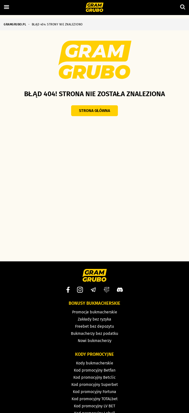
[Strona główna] (95, 7)
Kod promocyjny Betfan (94, 370)
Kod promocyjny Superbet (94, 384)
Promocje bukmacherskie (94, 312)
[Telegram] (93, 290)
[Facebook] (68, 290)
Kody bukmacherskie (94, 363)
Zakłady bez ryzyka (94, 319)
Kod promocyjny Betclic (94, 377)
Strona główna (94, 110)
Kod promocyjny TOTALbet (95, 398)
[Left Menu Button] (6, 7)
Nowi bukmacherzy (94, 340)
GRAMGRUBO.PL (15, 24)
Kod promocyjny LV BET (94, 406)
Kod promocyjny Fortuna (94, 391)
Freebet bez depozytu (94, 326)
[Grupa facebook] (107, 290)
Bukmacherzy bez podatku (94, 333)
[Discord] (120, 290)
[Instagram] (80, 290)
